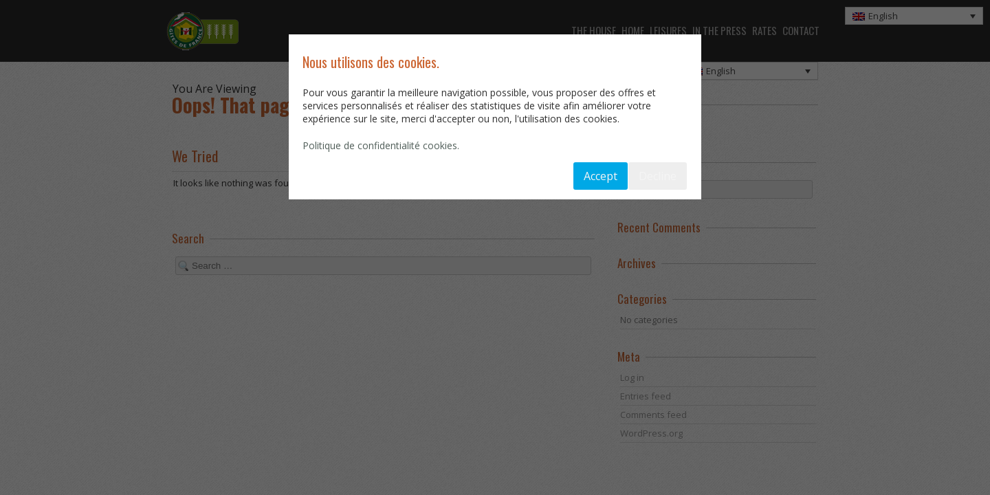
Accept (600, 176)
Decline (657, 176)
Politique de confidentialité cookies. (380, 145)
